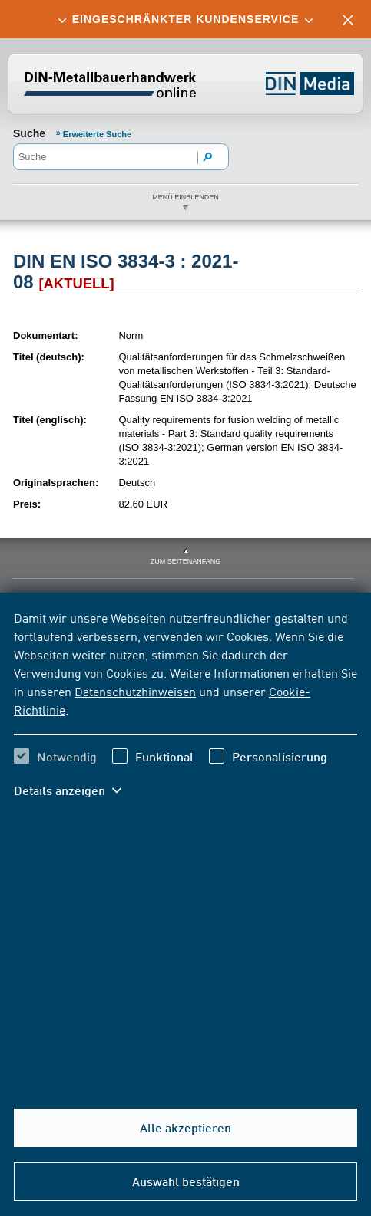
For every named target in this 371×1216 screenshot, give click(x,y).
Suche (29, 133)
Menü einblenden (185, 197)
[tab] (185, 19)
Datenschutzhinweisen (135, 690)
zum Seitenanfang (186, 561)
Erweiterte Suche (97, 134)
